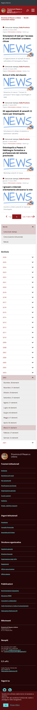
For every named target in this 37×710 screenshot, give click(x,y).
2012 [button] (4, 327)
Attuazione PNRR (6, 596)
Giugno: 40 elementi (10, 412)
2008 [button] (4, 347)
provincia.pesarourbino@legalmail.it (15, 651)
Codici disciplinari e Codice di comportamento (14, 606)
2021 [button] (4, 282)
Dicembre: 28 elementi (11, 382)
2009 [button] (4, 342)
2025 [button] (4, 262)
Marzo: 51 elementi (10, 428)
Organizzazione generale (8, 491)
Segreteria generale (7, 549)
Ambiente (4, 471)
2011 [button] (4, 332)
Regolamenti (5, 564)
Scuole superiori (6, 496)
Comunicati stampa (8, 19)
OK (6, 705)
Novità (26, 18)
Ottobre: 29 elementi (11, 392)
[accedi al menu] (33, 10)
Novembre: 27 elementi (12, 387)
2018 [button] (4, 297)
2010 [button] (4, 337)
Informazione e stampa (14, 32)
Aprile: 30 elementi (10, 423)
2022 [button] (4, 277)
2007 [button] (4, 352)
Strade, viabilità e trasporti (9, 506)
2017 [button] (4, 302)
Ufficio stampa (5, 574)
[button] (33, 226)
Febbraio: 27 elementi (11, 433)
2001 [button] (4, 443)
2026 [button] (4, 257)
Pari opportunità (6, 481)
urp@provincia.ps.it (14, 650)
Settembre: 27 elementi (12, 397)
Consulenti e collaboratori (8, 601)
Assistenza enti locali (7, 476)
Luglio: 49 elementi (10, 408)
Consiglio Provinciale (7, 527)
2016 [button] (4, 307)
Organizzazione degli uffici (9, 559)
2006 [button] (4, 357)
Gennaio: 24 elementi (11, 438)
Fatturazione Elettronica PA (9, 611)
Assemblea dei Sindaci (8, 532)
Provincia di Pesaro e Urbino (14, 9)
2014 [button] (4, 317)
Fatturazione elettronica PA (9, 671)
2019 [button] (4, 292)
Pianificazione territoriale (8, 486)
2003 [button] (4, 372)
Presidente (4, 522)
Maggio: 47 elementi (10, 417)
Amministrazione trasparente (10, 591)
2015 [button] (4, 312)
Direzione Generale (6, 554)
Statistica (4, 501)
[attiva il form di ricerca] (27, 10)
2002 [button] (4, 377)
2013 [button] (4, 322)
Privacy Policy (15, 705)
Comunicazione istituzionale (13, 237)
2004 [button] (4, 367)
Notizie (6, 242)
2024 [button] (4, 267)
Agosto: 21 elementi (10, 402)
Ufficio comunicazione (7, 569)
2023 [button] (4, 272)
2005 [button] (4, 362)
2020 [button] (4, 287)
